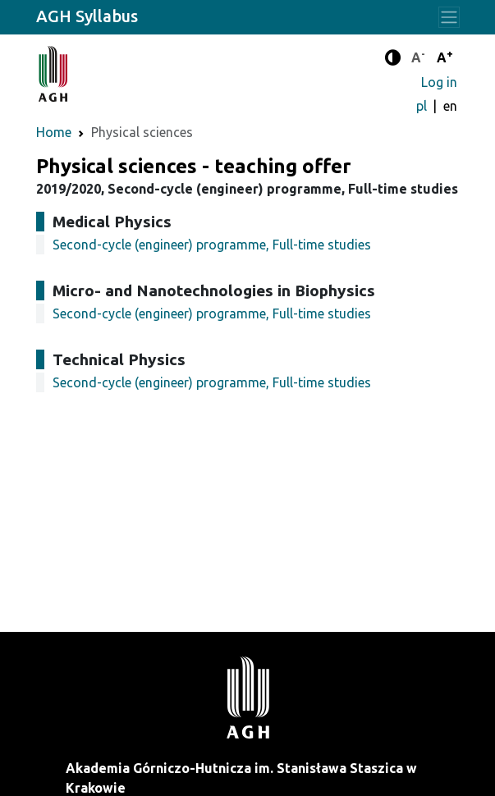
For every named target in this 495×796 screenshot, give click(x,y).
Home (53, 132)
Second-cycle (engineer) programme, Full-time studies (212, 244)
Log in (439, 82)
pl (423, 105)
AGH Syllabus (87, 16)
